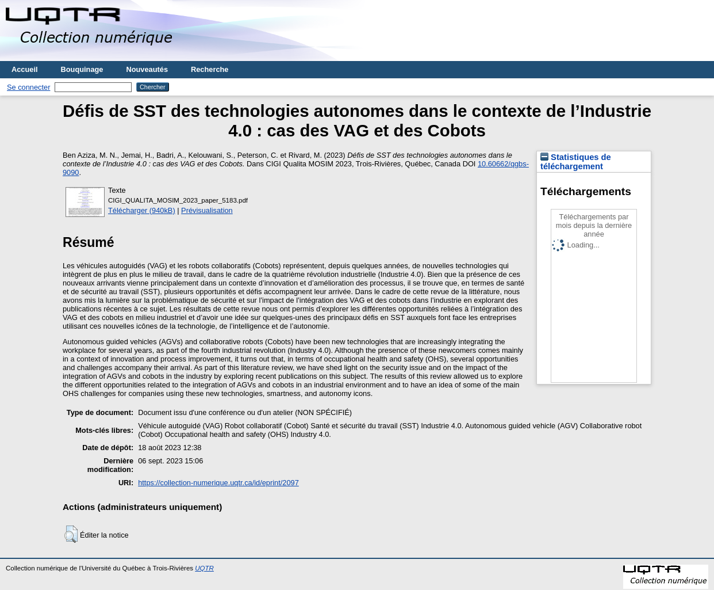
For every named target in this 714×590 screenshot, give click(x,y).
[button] (71, 534)
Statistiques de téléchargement (575, 162)
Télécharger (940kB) (141, 210)
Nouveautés (147, 69)
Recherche (209, 69)
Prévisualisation (207, 210)
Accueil (24, 69)
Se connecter (28, 87)
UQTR (204, 568)
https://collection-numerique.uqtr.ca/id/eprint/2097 (218, 482)
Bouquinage (82, 69)
